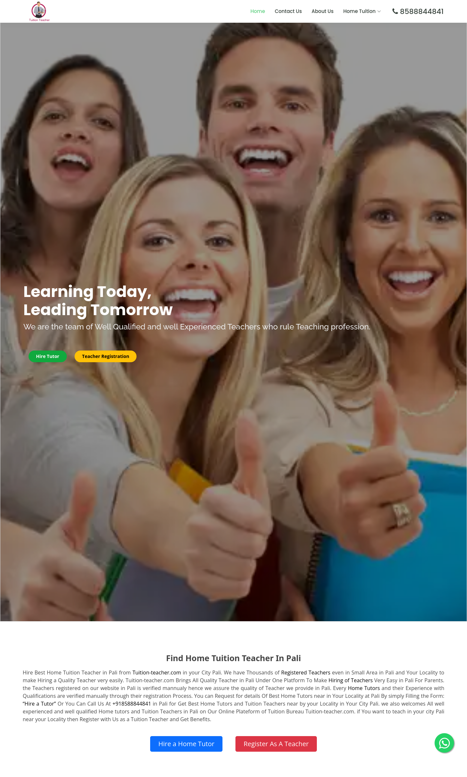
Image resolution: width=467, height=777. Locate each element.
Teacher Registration (110, 356)
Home (257, 11)
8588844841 (421, 11)
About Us (323, 11)
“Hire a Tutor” (39, 703)
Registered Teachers (305, 672)
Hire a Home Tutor (186, 743)
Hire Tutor (50, 356)
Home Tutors (364, 688)
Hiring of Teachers (351, 680)
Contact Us (288, 11)
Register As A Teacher (276, 743)
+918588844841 (132, 703)
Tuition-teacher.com (156, 672)
